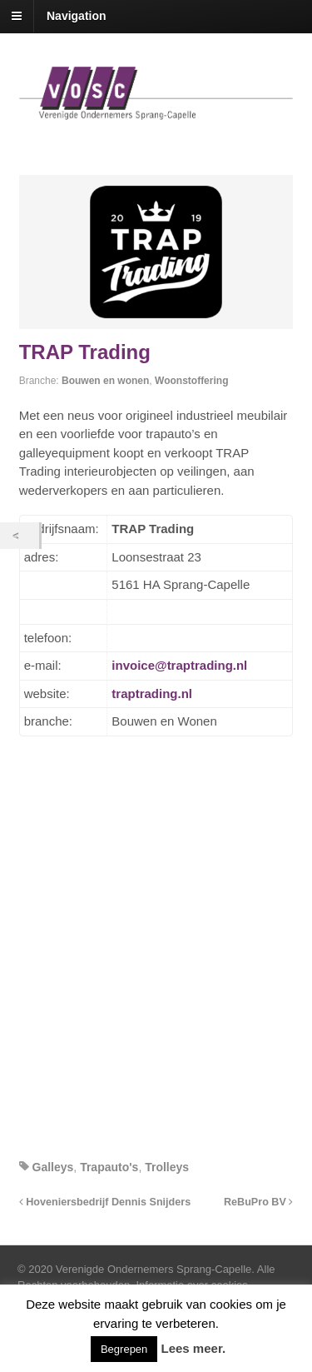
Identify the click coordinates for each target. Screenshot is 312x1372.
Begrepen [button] (124, 1349)
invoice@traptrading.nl (179, 665)
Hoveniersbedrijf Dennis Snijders (105, 1202)
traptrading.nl (151, 693)
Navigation (76, 15)
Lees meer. (193, 1348)
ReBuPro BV (258, 1202)
